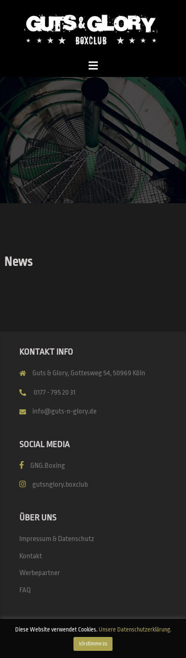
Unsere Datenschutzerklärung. (135, 629)
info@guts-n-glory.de (64, 411)
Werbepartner (39, 573)
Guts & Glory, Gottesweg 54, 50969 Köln (88, 373)
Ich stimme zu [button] (93, 644)
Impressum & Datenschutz (56, 539)
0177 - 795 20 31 (55, 392)
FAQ (25, 590)
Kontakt (30, 556)
